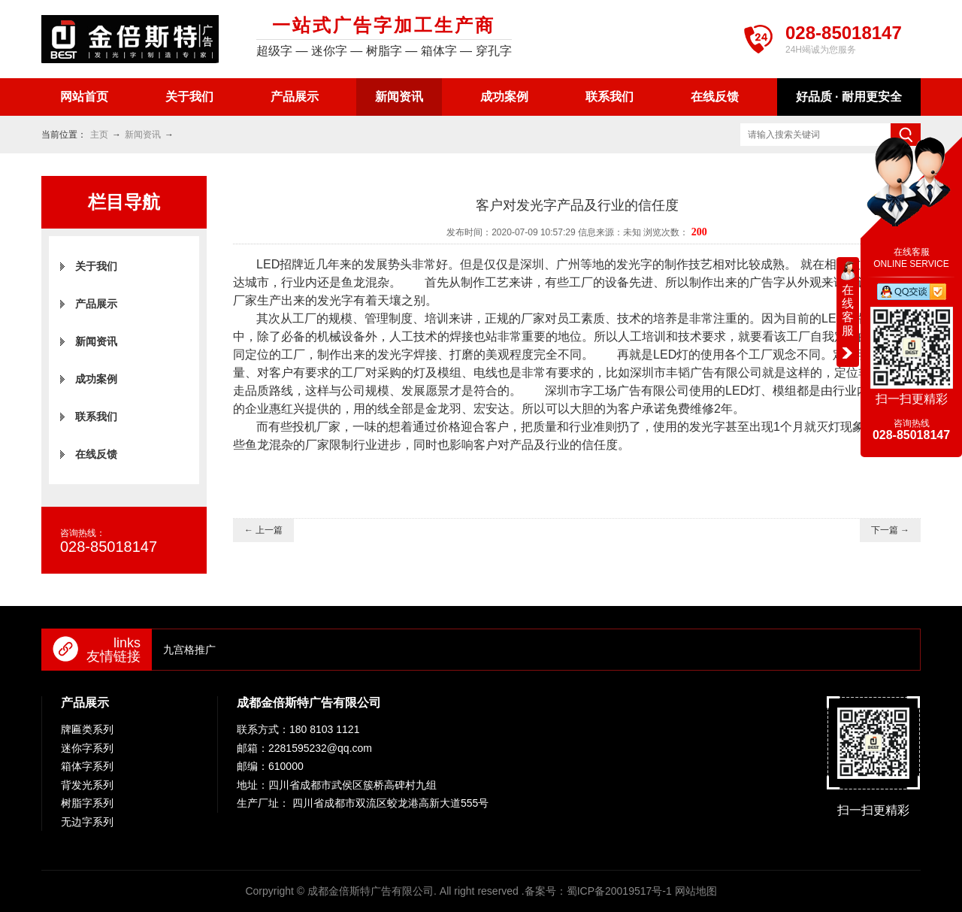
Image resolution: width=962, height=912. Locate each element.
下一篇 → (890, 530)
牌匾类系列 (87, 729)
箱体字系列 (87, 766)
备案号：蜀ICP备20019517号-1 (598, 891)
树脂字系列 (87, 803)
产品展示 (295, 96)
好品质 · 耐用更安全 (849, 96)
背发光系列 (87, 785)
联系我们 (609, 96)
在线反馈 (715, 96)
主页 (99, 134)
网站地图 (696, 891)
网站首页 (84, 96)
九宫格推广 (189, 650)
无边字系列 (87, 822)
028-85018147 (843, 33)
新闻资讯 (399, 96)
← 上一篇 (263, 530)
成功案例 (504, 96)
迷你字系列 (87, 748)
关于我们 (189, 96)
